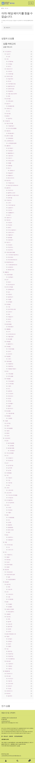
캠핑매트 (10, 525)
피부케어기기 (9, 691)
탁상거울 (8, 113)
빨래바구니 (10, 344)
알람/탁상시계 (11, 86)
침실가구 (8, 103)
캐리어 (9, 319)
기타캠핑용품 (11, 517)
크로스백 (10, 589)
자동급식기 (10, 316)
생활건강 (7, 272)
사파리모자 (10, 594)
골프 (7, 440)
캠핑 (7, 515)
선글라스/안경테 (10, 609)
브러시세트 (10, 683)
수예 (7, 59)
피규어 (7, 435)
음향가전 (8, 188)
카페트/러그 (9, 108)
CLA (9, 547)
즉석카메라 (10, 257)
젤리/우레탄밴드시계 (11, 634)
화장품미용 (7, 671)
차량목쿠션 (10, 366)
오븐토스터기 (11, 232)
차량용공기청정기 (12, 368)
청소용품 (8, 411)
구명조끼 (10, 477)
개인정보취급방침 (18, 736)
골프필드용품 (11, 448)
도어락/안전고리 (12, 334)
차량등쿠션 (10, 363)
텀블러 (9, 406)
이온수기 (10, 158)
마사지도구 (10, 678)
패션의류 (7, 569)
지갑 (7, 648)
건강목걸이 (10, 277)
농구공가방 (10, 465)
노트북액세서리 (9, 140)
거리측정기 (12, 450)
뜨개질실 (10, 64)
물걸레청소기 (11, 153)
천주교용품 (10, 376)
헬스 (7, 534)
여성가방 (8, 616)
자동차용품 (8, 361)
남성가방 (8, 584)
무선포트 (10, 225)
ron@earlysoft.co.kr (5, 721)
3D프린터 (10, 245)
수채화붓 (10, 418)
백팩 (9, 587)
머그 (9, 388)
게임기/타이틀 (9, 123)
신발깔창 (8, 614)
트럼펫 (7, 567)
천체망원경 (10, 138)
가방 (9, 306)
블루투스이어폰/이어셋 (13, 195)
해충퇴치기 (10, 175)
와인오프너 (10, 396)
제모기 (9, 215)
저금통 (9, 299)
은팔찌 (9, 646)
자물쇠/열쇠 (10, 336)
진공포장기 (10, 240)
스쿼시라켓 (10, 490)
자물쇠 (9, 512)
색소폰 (7, 562)
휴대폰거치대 (11, 269)
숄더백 (9, 621)
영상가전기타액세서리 (13, 185)
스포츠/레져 (7, 438)
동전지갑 (10, 651)
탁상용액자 (10, 91)
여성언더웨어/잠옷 (10, 574)
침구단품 (8, 98)
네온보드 (10, 294)
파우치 (9, 631)
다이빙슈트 (10, 497)
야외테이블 (10, 73)
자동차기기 (8, 217)
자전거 (7, 505)
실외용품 (12, 445)
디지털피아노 (9, 554)
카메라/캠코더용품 (10, 252)
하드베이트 (10, 460)
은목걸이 (10, 641)
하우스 (9, 321)
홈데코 (7, 116)
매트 (9, 314)
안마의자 (10, 354)
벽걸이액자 (10, 78)
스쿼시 (7, 487)
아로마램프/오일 (12, 83)
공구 (7, 279)
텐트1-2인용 (10, 529)
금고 (9, 292)
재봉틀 (9, 163)
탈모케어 (10, 696)
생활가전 (8, 145)
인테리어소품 (9, 76)
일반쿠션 (10, 118)
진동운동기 (10, 539)
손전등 (9, 522)
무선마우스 (10, 247)
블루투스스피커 (11, 192)
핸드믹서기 (10, 408)
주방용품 (8, 378)
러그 (9, 111)
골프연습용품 (11, 443)
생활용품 (8, 329)
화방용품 (8, 416)
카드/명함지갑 (11, 658)
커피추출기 (10, 403)
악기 (6, 552)
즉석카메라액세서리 (12, 259)
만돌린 (7, 557)
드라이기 (10, 311)
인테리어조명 (11, 88)
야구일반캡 (10, 599)
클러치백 (10, 626)
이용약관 (11, 736)
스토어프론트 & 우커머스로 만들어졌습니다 (11, 755)
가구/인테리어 (8, 51)
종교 (7, 371)
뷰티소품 (8, 676)
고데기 (9, 202)
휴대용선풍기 (11, 133)
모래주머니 (10, 537)
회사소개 (6, 736)
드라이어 (10, 210)
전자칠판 (10, 301)
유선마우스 (10, 249)
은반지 (9, 644)
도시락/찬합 (10, 383)
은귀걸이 (10, 639)
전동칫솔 (10, 165)
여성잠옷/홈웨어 (12, 579)
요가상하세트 (11, 502)
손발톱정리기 (11, 212)
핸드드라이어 (11, 178)
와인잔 (9, 398)
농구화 (9, 470)
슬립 (9, 577)
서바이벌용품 (9, 428)
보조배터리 (10, 267)
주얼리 (7, 636)
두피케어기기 (9, 673)
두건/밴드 (10, 510)
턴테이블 (10, 197)
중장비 (7, 433)
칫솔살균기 (10, 173)
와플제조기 (10, 235)
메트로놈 (8, 559)
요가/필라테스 (9, 500)
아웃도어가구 (9, 69)
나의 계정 (6, 761)
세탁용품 (8, 341)
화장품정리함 (11, 106)
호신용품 (10, 339)
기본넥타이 (10, 663)
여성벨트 (10, 604)
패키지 (9, 66)
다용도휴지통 (11, 413)
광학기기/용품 (9, 135)
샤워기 (9, 359)
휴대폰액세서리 (9, 262)
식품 (6, 542)
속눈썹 (9, 688)
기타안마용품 (11, 349)
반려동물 (8, 304)
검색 (17, 761)
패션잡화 (7, 582)
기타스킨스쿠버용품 (12, 495)
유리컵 (9, 401)
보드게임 (8, 423)
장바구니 (27, 760)
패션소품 (8, 661)
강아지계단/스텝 (12, 309)
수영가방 (10, 482)
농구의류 (10, 468)
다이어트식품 (9, 544)
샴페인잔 (10, 391)
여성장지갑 (10, 656)
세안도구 (10, 686)
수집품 (6, 420)
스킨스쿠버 (8, 492)
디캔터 (9, 386)
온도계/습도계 (11, 284)
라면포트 (10, 222)
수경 (9, 480)
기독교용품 (10, 373)
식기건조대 (10, 393)
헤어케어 (8, 693)
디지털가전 (7, 121)
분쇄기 (9, 227)
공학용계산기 (11, 289)
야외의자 (10, 71)
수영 (7, 475)
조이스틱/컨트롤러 (12, 128)
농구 (7, 463)
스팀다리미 (10, 155)
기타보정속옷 (9, 572)
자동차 (7, 430)
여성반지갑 (10, 653)
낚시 (7, 455)
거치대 (9, 507)
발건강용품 (8, 324)
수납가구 (8, 54)
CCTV (9, 331)
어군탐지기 (10, 458)
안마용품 (8, 346)
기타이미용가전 (11, 205)
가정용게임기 (11, 126)
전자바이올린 (9, 564)
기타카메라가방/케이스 (13, 254)
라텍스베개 (10, 101)
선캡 (9, 596)
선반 (9, 56)
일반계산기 (10, 297)
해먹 (9, 532)
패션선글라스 (11, 611)
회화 (9, 96)
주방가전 (8, 220)
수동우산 (10, 668)
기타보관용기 (11, 381)
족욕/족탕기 (10, 326)
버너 (9, 520)
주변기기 (8, 242)
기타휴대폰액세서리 (12, 264)
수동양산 (10, 666)
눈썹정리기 (10, 207)
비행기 (7, 425)
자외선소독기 (11, 160)
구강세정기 (10, 150)
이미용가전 (8, 200)
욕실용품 (8, 356)
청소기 (9, 168)
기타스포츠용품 (9, 453)
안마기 (9, 351)
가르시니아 (10, 549)
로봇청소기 (12, 170)
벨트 (7, 601)
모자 (7, 591)
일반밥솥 (10, 237)
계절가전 (8, 130)
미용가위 (10, 681)
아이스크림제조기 (12, 230)
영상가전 (8, 180)
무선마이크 (10, 190)
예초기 (9, 282)
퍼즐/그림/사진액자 (12, 93)
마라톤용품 (8, 473)
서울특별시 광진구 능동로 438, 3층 (9, 717)
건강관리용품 (9, 274)
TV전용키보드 (11, 183)
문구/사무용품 (9, 287)
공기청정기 (10, 148)
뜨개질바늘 (10, 61)
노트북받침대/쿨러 (12, 143)
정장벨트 (10, 606)
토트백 (9, 629)
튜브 (9, 485)
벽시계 (9, 81)
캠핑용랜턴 (10, 527)
